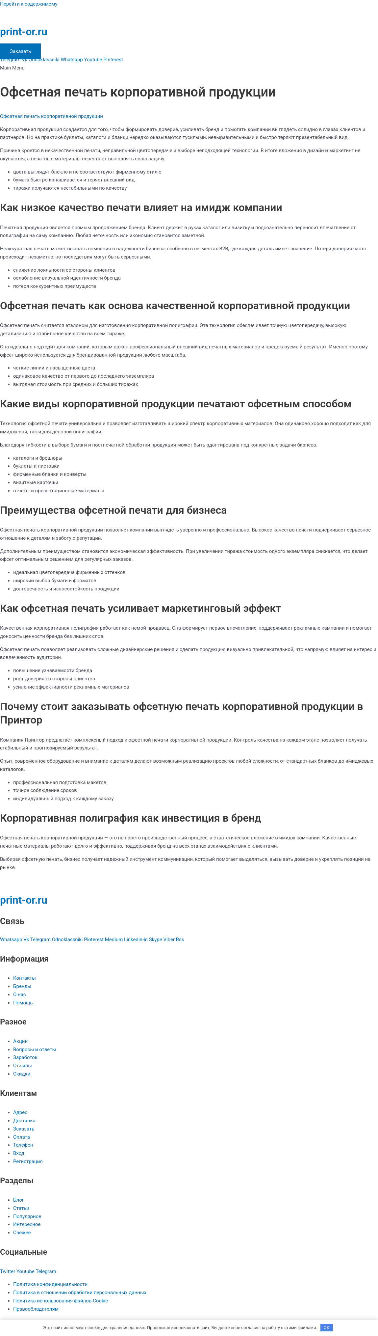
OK (326, 1327)
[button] (189, 68)
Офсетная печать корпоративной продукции (51, 116)
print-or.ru (23, 31)
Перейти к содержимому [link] (28, 4)
